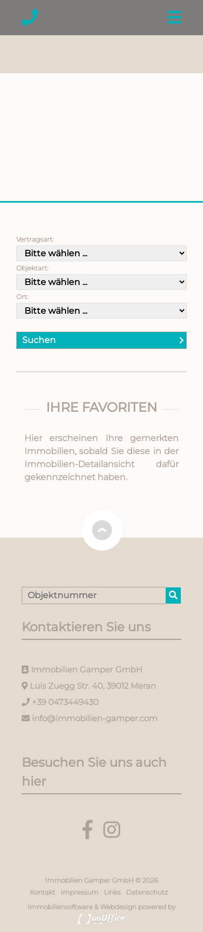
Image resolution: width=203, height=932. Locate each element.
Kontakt (42, 892)
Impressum (80, 892)
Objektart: (32, 268)
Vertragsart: (35, 239)
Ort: (22, 297)
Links (112, 892)
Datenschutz (147, 892)
